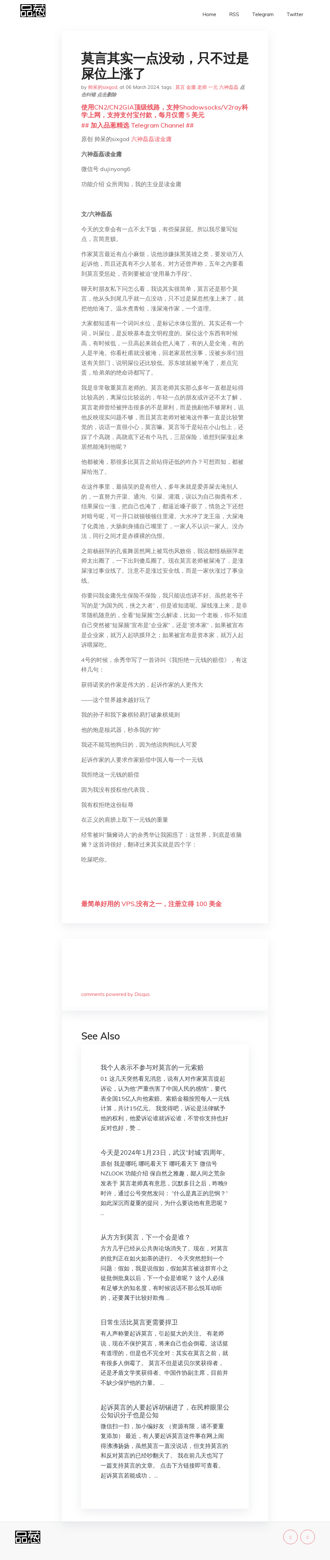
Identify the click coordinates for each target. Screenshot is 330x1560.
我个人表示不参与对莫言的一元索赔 (152, 1067)
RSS (234, 14)
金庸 (191, 87)
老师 (202, 87)
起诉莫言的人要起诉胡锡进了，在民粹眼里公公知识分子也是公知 (165, 1411)
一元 (213, 87)
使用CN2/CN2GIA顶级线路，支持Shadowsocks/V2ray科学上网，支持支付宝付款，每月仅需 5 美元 (164, 111)
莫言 (180, 87)
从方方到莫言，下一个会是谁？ (146, 1237)
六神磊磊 (228, 87)
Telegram (263, 14)
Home (209, 14)
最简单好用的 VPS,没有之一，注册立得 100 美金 (151, 904)
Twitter (294, 14)
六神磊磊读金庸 (151, 139)
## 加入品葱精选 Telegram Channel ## (137, 125)
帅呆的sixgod (102, 87)
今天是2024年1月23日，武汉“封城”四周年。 (165, 1152)
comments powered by (115, 994)
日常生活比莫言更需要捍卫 (139, 1322)
